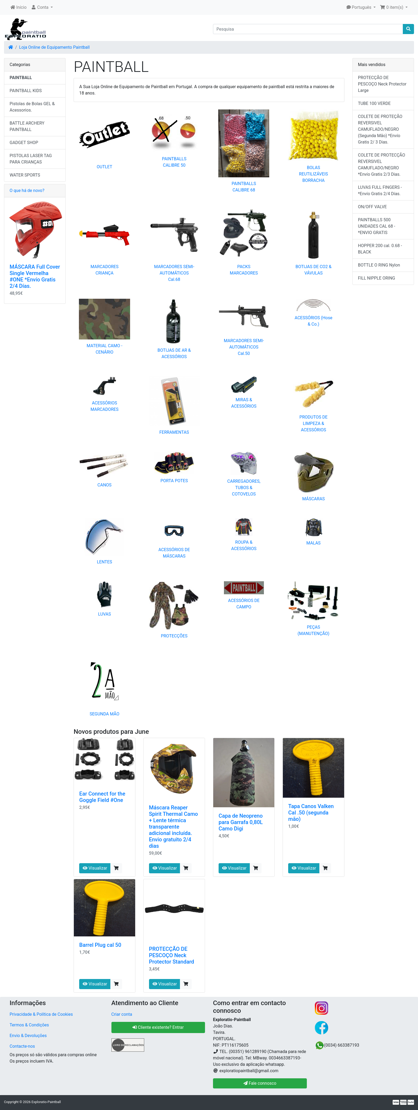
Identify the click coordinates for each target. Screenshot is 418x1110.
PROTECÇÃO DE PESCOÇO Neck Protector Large (382, 84)
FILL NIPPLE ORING (376, 278)
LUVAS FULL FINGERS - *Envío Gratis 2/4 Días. (380, 190)
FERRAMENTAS (174, 432)
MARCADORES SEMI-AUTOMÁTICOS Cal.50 (244, 347)
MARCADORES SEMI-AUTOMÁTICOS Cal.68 (174, 273)
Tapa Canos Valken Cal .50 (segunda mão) (311, 812)
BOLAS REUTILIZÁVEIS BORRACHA (313, 174)
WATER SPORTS (25, 175)
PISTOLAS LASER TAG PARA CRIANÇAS (31, 159)
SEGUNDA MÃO (104, 713)
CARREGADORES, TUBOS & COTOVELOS (243, 488)
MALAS (313, 543)
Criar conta (121, 1014)
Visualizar (95, 868)
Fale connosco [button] (259, 1083)
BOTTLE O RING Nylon (379, 265)
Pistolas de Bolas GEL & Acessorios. (32, 107)
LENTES (104, 561)
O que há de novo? (27, 190)
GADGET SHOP (24, 142)
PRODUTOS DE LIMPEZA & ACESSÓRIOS (313, 423)
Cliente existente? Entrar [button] (158, 1027)
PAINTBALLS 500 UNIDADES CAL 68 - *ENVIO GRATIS (376, 226)
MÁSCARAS (313, 498)
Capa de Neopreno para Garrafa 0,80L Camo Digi (241, 822)
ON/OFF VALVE (372, 206)
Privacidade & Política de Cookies (41, 1014)
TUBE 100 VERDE (374, 103)
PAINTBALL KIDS (26, 90)
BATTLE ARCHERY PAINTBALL (27, 126)
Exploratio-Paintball (46, 1102)
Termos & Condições (29, 1024)
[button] (42, 7)
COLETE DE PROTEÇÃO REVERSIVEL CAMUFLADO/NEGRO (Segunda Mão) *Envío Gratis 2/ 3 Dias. (380, 129)
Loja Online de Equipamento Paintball (54, 47)
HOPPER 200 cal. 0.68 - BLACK (380, 249)
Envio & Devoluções (28, 1035)
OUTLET (104, 166)
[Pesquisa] (308, 29)
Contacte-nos (22, 1046)
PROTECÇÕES (174, 635)
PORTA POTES (174, 480)
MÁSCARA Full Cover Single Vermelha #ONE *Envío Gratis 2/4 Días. (35, 276)
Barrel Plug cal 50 (100, 945)
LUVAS (104, 614)
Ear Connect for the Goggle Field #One (102, 796)
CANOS (105, 485)
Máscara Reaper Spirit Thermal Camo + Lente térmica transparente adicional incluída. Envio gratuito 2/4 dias (173, 826)
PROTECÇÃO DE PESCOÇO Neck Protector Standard (171, 955)
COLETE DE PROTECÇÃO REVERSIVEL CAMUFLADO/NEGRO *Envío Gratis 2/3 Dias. (381, 165)
